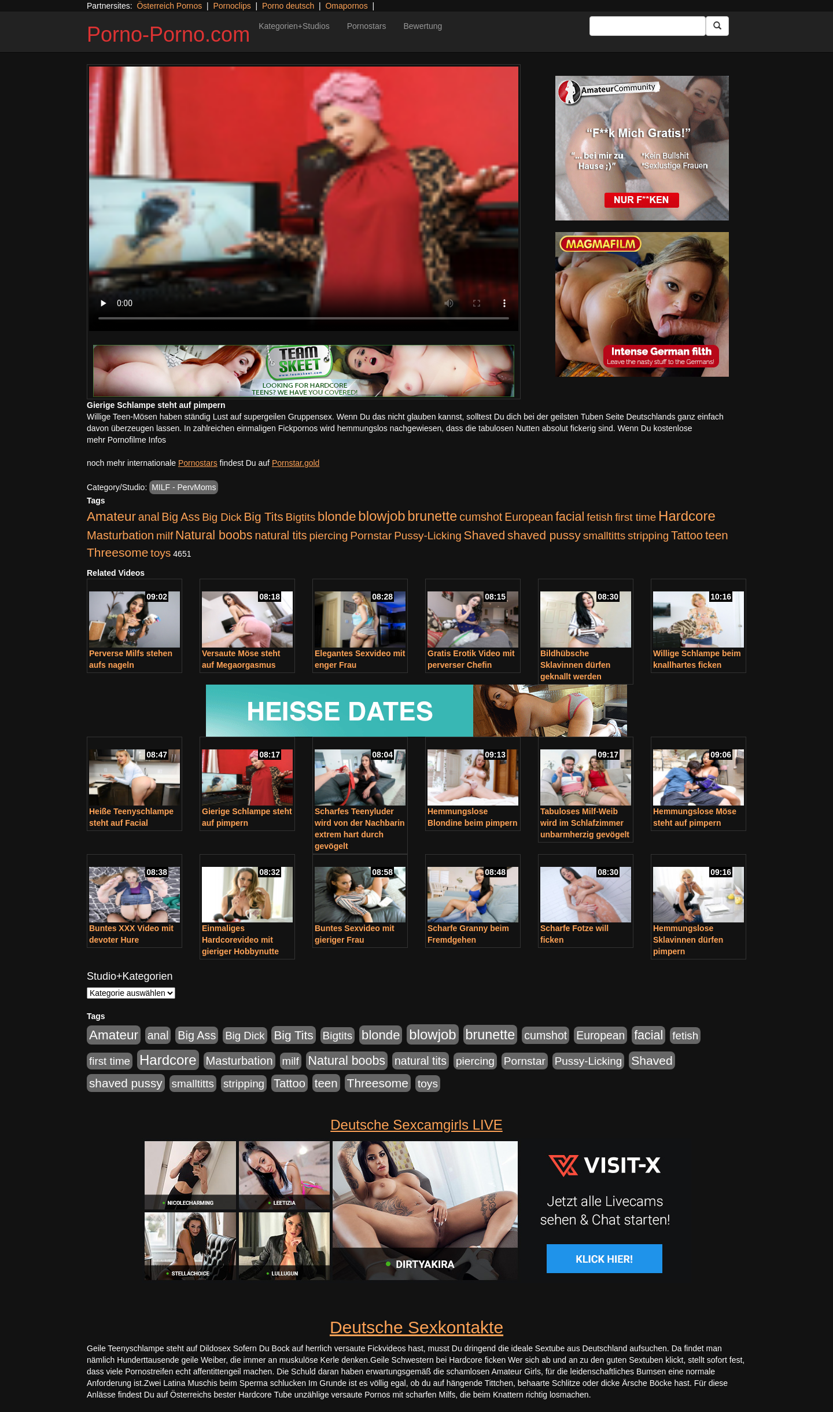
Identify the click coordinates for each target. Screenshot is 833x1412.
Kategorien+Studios (294, 26)
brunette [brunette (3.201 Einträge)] (433, 516)
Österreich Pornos (169, 5)
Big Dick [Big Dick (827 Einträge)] (221, 517)
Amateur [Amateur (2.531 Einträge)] (111, 516)
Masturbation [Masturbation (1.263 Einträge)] (120, 535)
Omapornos (346, 5)
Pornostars (366, 26)
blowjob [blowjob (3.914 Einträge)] (381, 516)
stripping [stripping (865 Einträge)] (648, 536)
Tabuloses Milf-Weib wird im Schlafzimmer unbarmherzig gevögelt (584, 823)
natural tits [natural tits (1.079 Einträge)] (281, 535)
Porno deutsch (288, 5)
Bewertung (422, 26)
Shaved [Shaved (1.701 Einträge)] (485, 535)
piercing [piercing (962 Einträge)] (328, 536)
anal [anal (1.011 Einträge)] (149, 516)
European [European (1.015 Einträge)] (528, 516)
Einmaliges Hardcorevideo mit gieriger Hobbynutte (240, 940)
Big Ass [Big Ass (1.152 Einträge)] (180, 516)
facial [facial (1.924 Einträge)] (569, 517)
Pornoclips (231, 5)
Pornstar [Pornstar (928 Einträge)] (371, 536)
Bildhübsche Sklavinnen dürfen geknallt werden (575, 665)
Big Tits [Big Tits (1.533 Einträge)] (263, 516)
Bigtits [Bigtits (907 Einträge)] (301, 517)
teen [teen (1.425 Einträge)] (716, 535)
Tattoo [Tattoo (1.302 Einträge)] (687, 535)
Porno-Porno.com (168, 34)
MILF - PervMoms (184, 487)
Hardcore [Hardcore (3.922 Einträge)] (687, 516)
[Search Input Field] (647, 26)
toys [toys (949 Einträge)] (160, 553)
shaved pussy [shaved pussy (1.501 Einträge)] (544, 535)
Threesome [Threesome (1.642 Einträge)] (117, 552)
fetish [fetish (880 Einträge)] (600, 517)
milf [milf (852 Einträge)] (164, 536)
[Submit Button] (717, 26)
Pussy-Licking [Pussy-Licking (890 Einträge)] (428, 536)
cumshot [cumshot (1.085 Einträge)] (480, 516)
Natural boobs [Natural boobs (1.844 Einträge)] (213, 535)
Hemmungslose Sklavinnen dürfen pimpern (688, 940)
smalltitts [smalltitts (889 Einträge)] (604, 536)
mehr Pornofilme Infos (126, 439)
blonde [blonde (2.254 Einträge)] (337, 516)
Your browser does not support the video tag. (303, 199)
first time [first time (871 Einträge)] (635, 517)
